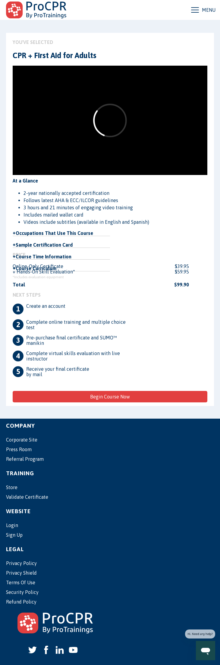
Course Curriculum (36, 268)
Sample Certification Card (44, 245)
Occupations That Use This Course (54, 233)
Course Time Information (43, 256)
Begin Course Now (110, 396)
